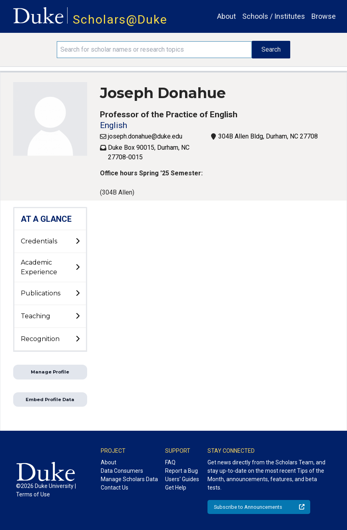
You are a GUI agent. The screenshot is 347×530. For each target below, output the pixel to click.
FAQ (170, 462)
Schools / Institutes (273, 16)
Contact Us (114, 487)
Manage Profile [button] (50, 372)
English (113, 125)
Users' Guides (182, 479)
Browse (323, 16)
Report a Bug (181, 471)
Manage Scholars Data (129, 479)
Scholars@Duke (120, 19)
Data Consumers (122, 471)
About (226, 16)
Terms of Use (33, 494)
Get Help (175, 487)
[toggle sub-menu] (78, 241)
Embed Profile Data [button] (50, 399)
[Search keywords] (154, 49)
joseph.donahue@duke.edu (145, 136)
